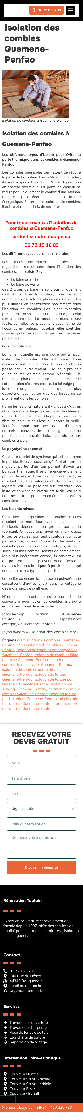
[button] (70, 10)
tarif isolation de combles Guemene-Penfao (39, 706)
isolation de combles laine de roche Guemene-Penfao (40, 657)
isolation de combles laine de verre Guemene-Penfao (36, 662)
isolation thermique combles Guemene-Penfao (41, 691)
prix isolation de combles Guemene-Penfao (41, 701)
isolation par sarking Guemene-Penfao (37, 686)
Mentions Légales (17, 1107)
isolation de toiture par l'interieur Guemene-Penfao (37, 681)
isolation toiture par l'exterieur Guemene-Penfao (39, 696)
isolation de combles (62, 201)
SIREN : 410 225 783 (54, 1107)
